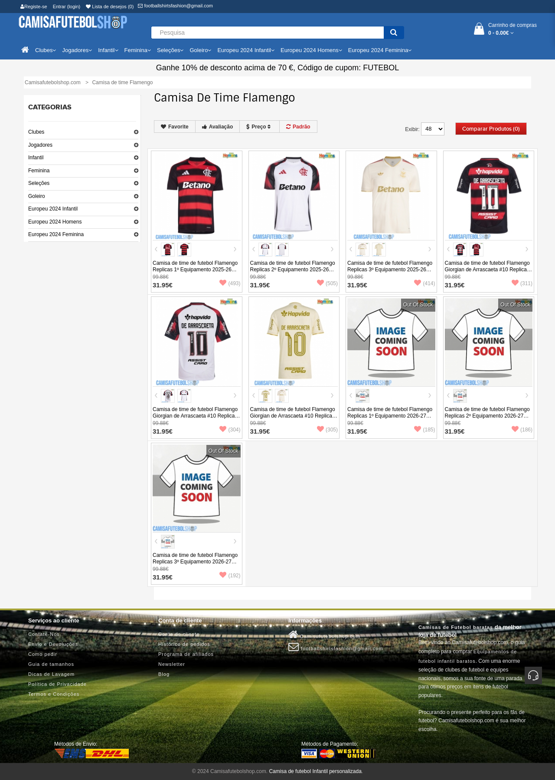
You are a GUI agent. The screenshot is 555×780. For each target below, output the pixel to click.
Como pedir (42, 654)
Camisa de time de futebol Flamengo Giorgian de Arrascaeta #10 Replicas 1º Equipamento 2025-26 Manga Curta (487, 273)
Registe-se (33, 6)
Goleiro (36, 196)
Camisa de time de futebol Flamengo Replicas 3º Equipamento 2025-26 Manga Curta (389, 269)
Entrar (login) (67, 6)
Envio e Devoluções (53, 644)
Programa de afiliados (186, 654)
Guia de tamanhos (51, 664)
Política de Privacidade (57, 684)
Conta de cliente (179, 634)
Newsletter (171, 664)
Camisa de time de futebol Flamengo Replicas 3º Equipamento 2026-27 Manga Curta (195, 561)
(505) (327, 283)
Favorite (175, 127)
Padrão (298, 127)
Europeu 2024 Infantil (53, 209)
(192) (229, 575)
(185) (424, 429)
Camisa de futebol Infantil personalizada (315, 771)
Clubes (36, 132)
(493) (229, 283)
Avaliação (217, 127)
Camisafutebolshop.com (324, 634)
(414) (424, 283)
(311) (522, 283)
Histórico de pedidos (184, 644)
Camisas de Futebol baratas (455, 627)
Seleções (38, 183)
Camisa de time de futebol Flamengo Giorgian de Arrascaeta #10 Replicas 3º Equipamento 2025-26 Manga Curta (292, 419)
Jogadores (40, 145)
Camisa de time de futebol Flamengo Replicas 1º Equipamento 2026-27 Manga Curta (389, 415)
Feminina (38, 171)
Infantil (35, 158)
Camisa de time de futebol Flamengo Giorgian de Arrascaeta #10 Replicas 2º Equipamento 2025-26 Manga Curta (195, 419)
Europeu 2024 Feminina (56, 234)
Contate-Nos (44, 634)
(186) (522, 429)
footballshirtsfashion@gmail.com (175, 5)
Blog (164, 674)
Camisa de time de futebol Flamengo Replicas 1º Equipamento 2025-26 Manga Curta (195, 269)
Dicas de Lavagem (51, 674)
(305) (327, 429)
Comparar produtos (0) (491, 128)
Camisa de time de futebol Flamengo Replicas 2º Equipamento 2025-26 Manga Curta (292, 269)
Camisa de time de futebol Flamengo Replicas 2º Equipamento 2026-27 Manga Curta (487, 415)
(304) (229, 429)
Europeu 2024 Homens (55, 222)
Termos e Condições (53, 694)
